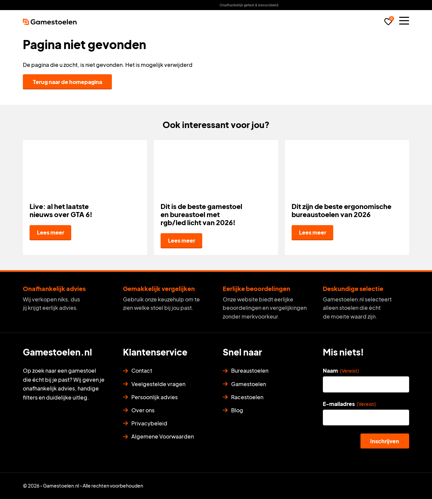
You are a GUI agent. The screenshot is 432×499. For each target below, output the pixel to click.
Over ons (143, 410)
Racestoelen (247, 397)
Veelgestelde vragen (158, 383)
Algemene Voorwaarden (162, 436)
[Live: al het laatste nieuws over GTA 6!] (85, 197)
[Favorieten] (388, 22)
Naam (341, 370)
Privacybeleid (149, 423)
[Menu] (404, 21)
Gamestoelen (248, 383)
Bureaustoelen (249, 370)
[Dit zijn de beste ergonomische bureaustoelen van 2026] (347, 197)
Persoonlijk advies (154, 397)
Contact (141, 370)
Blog (237, 410)
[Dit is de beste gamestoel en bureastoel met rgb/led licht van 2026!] (216, 197)
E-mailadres (349, 403)
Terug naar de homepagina (67, 81)
